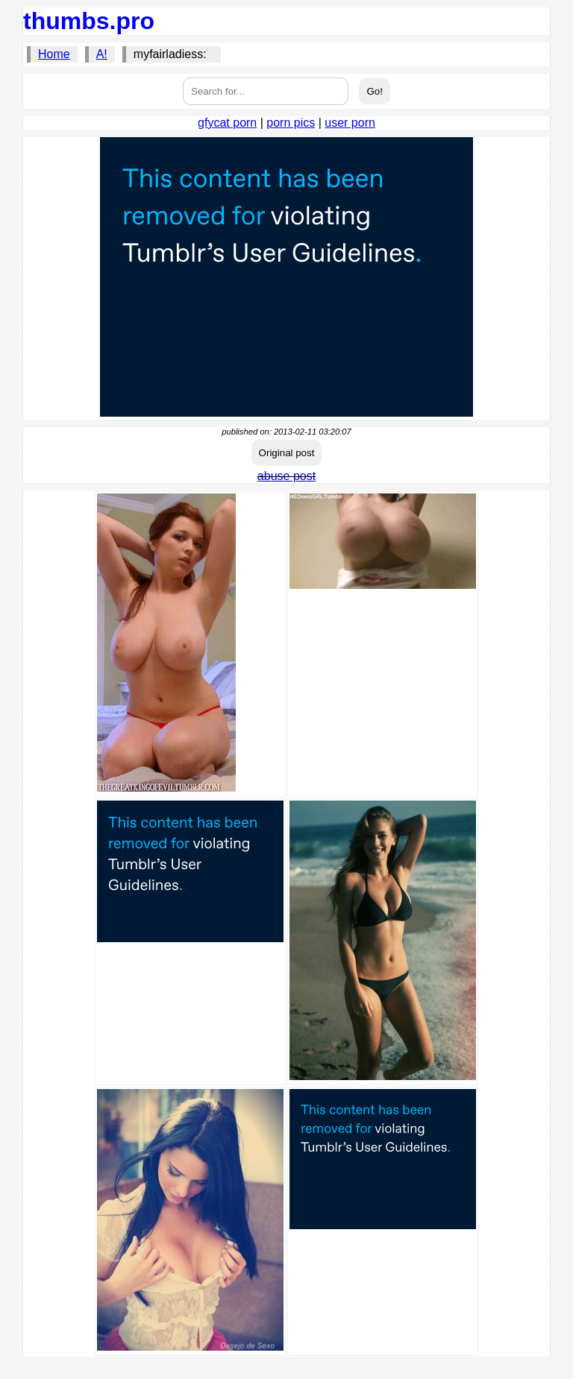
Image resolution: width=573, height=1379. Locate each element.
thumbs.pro (88, 20)
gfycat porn (227, 122)
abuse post (286, 476)
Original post (287, 452)
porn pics (290, 122)
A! (101, 54)
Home (54, 54)
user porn (350, 122)
